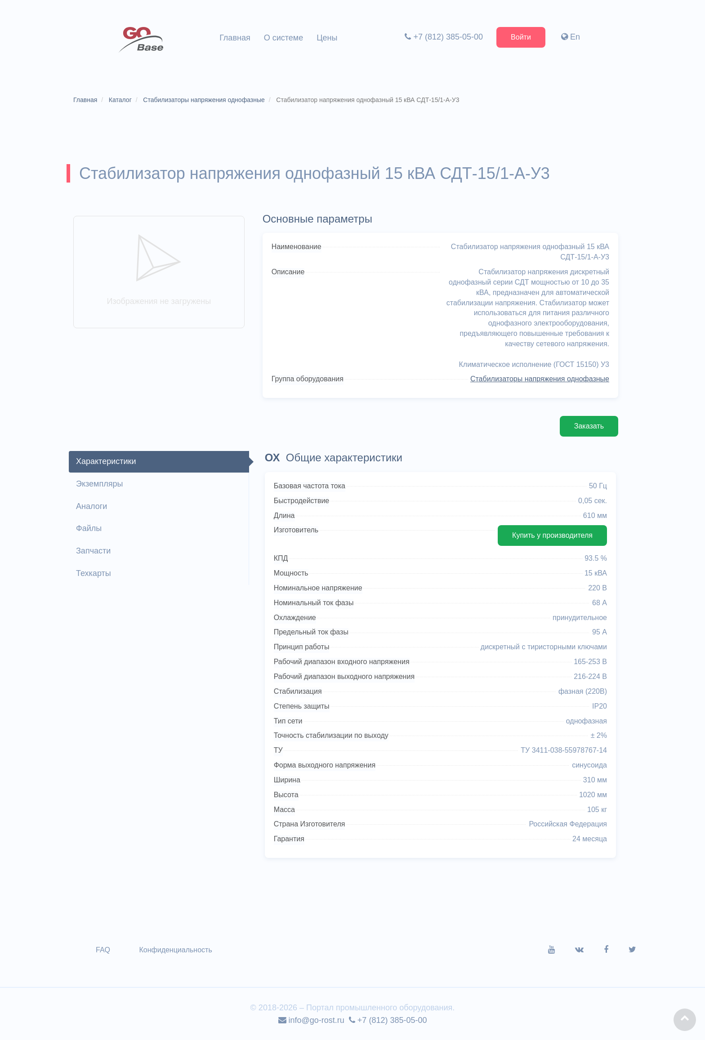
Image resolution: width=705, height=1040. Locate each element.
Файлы (89, 528)
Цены (327, 37)
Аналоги (91, 506)
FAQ (103, 950)
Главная (234, 37)
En (570, 36)
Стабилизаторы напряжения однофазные (539, 379)
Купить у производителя (552, 535)
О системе (283, 37)
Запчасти (93, 550)
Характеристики (106, 461)
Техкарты (93, 573)
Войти (521, 37)
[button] (685, 1020)
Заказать (589, 426)
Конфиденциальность (175, 950)
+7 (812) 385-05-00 (444, 36)
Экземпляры (99, 483)
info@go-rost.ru (311, 1020)
